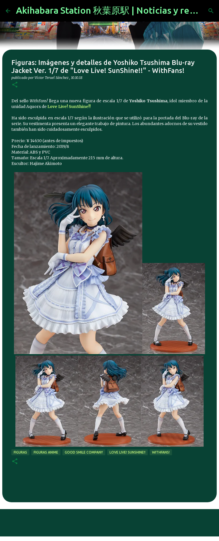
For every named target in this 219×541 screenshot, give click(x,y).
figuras (20, 452)
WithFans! (161, 452)
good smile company (84, 452)
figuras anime (46, 452)
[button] (14, 85)
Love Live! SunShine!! (69, 106)
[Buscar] (211, 11)
